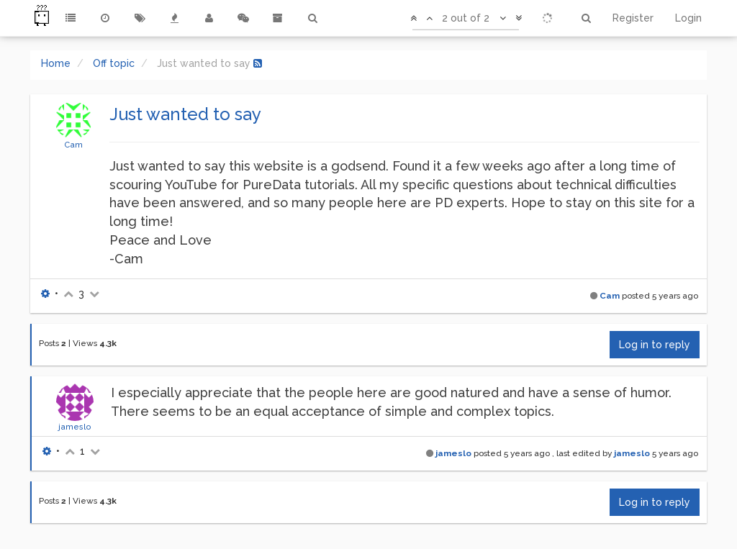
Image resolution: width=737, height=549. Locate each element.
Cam (73, 145)
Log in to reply (654, 344)
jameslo (74, 427)
